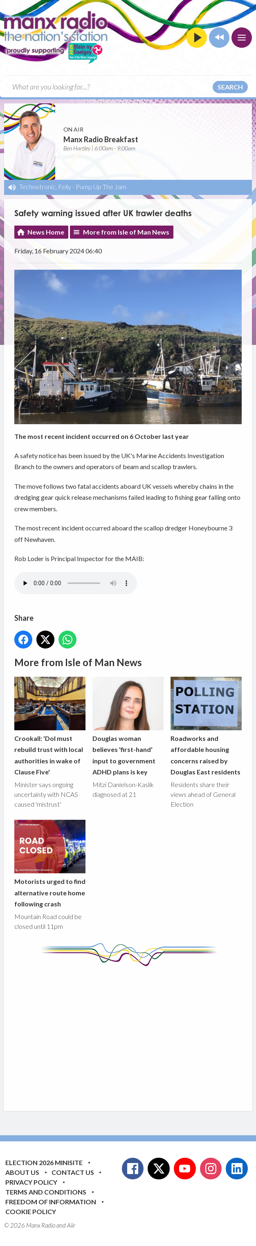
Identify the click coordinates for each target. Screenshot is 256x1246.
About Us (22, 1172)
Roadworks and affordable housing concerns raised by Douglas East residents (206, 726)
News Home (45, 232)
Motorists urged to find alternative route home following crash (49, 864)
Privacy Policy (31, 1182)
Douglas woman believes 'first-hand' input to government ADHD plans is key (128, 726)
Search (230, 87)
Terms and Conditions (45, 1192)
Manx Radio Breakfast (100, 139)
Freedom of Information (50, 1202)
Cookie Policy (30, 1211)
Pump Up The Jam (101, 186)
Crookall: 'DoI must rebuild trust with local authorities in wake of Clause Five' (49, 726)
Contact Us (73, 1172)
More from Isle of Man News (126, 232)
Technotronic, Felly (45, 186)
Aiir (71, 1225)
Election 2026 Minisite (44, 1162)
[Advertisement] (135, 1032)
